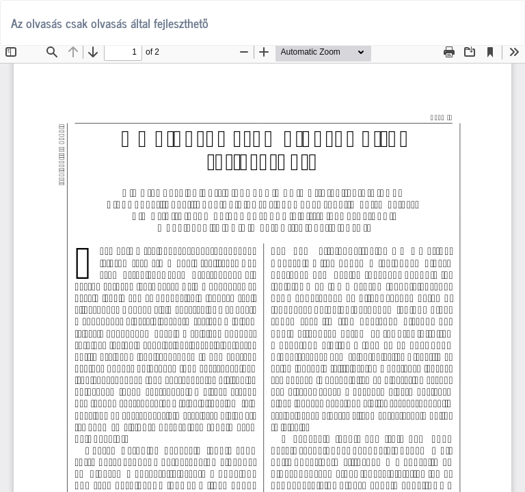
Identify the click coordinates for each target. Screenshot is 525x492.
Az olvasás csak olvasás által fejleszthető (109, 22)
